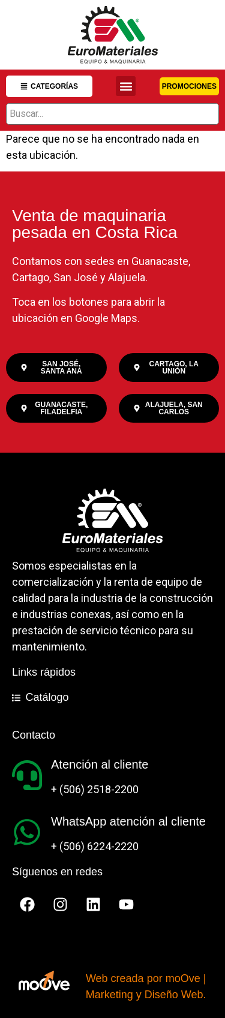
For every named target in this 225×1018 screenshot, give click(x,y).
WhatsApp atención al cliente (128, 821)
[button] (126, 86)
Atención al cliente (99, 764)
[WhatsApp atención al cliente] (27, 832)
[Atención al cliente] (27, 775)
